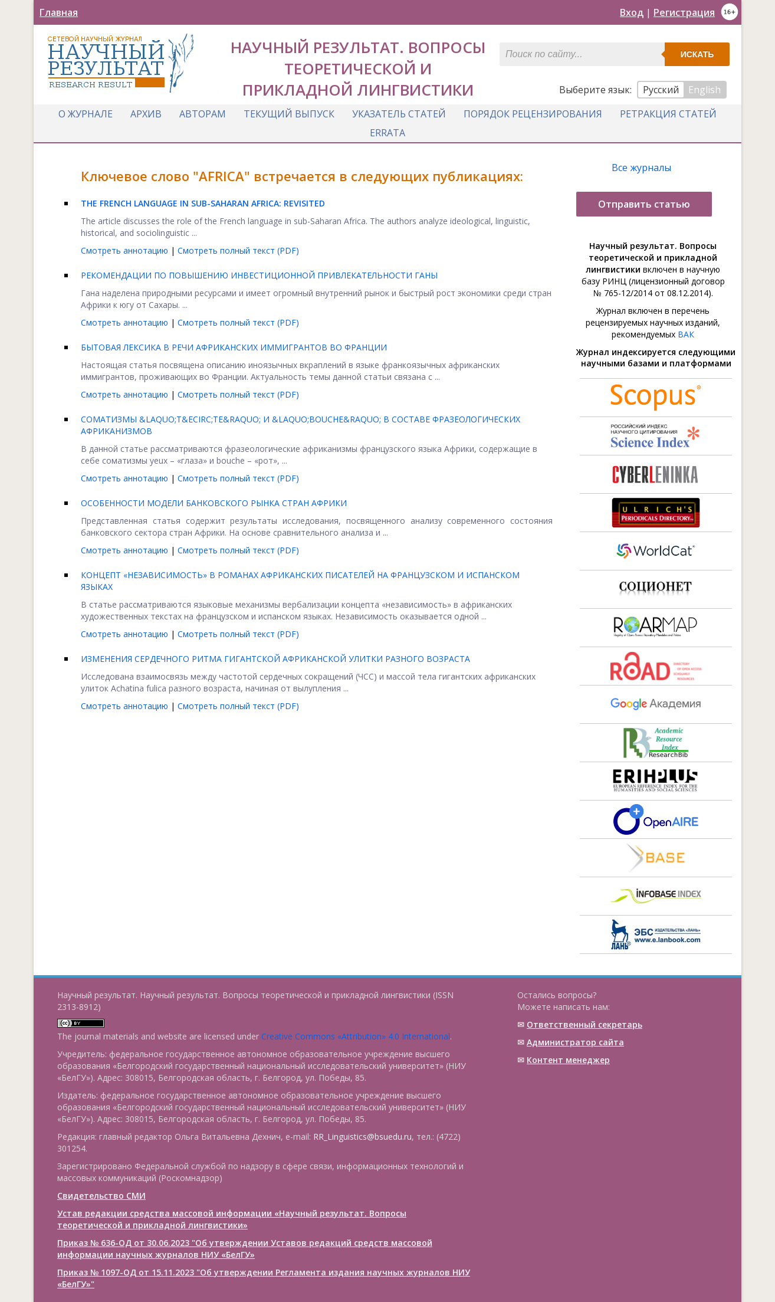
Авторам (202, 113)
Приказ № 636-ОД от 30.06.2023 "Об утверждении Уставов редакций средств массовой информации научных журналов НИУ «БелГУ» (244, 1248)
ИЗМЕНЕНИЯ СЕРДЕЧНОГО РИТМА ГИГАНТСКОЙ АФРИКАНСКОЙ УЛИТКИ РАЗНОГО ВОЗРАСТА (275, 658)
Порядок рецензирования (533, 113)
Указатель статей (399, 113)
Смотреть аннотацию (125, 250)
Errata (387, 132)
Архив (146, 113)
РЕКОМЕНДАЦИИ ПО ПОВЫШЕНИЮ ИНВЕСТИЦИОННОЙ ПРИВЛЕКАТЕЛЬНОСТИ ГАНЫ (259, 275)
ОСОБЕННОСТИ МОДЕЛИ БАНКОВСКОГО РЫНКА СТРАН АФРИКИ (214, 503)
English (704, 89)
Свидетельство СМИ (101, 1195)
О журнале (85, 113)
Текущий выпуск (289, 113)
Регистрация (684, 12)
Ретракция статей (668, 113)
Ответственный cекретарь (584, 1024)
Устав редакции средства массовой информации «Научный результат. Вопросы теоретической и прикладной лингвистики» (231, 1219)
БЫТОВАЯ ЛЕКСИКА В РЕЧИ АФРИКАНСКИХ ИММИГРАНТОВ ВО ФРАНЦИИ (234, 347)
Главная (59, 12)
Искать (697, 54)
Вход (631, 12)
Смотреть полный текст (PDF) (238, 250)
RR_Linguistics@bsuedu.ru (362, 1136)
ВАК (686, 334)
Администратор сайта (575, 1042)
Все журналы (641, 167)
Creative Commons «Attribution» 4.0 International (355, 1036)
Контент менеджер (568, 1059)
